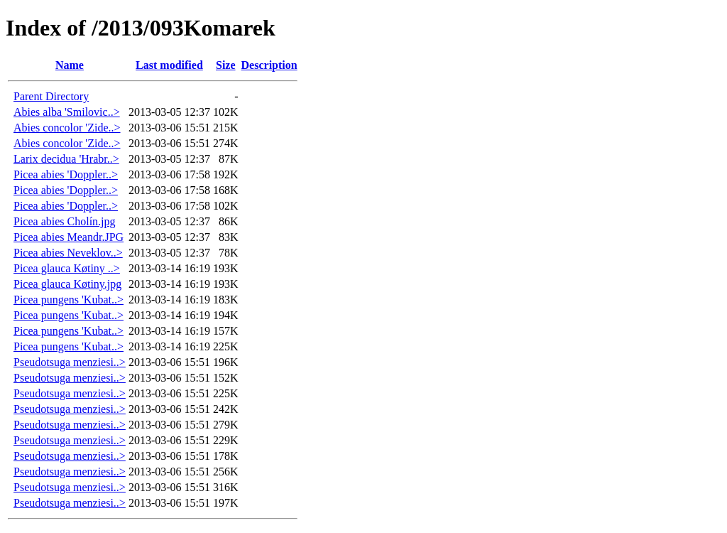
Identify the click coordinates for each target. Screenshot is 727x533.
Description (269, 65)
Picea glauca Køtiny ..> (66, 268)
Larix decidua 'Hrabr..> (66, 159)
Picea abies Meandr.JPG (68, 237)
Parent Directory (51, 96)
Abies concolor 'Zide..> (67, 128)
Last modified (169, 65)
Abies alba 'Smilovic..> (66, 112)
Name (69, 65)
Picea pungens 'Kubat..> (68, 300)
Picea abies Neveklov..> (68, 253)
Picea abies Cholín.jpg (64, 221)
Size (226, 65)
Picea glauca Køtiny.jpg (67, 284)
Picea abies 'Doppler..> (65, 174)
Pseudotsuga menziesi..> (69, 362)
